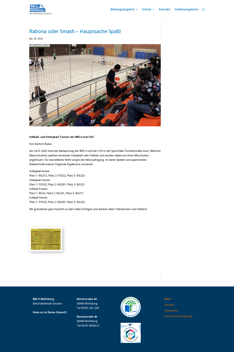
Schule (146, 9)
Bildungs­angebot (122, 9)
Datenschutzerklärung (178, 316)
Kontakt (164, 9)
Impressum (171, 310)
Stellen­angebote (186, 9)
